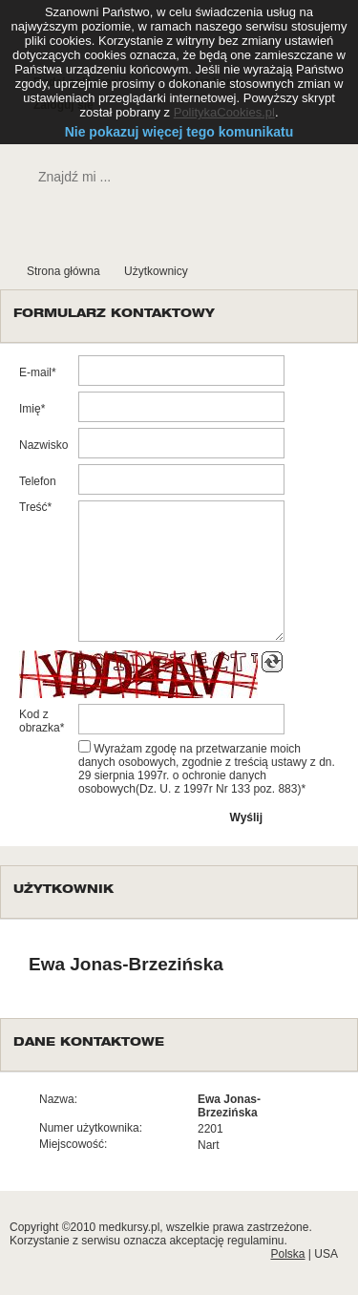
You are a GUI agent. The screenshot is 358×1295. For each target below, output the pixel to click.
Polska (287, 1254)
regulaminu (255, 1240)
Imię (30, 408)
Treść (33, 507)
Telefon (37, 481)
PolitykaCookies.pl (224, 112)
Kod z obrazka (39, 721)
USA (326, 1254)
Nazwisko (43, 445)
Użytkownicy (156, 271)
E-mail (35, 372)
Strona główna (63, 271)
